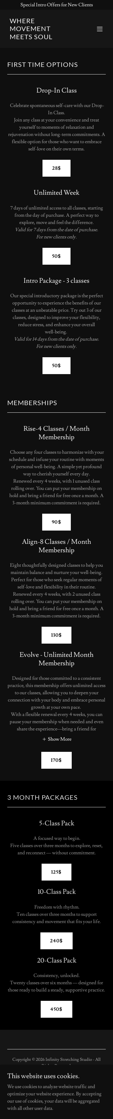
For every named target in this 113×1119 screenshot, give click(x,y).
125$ (56, 872)
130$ (56, 635)
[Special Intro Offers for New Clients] (56, 4)
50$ (56, 256)
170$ (56, 760)
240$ (56, 941)
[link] (42, 38)
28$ (56, 168)
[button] (100, 29)
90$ (56, 522)
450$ (56, 1009)
